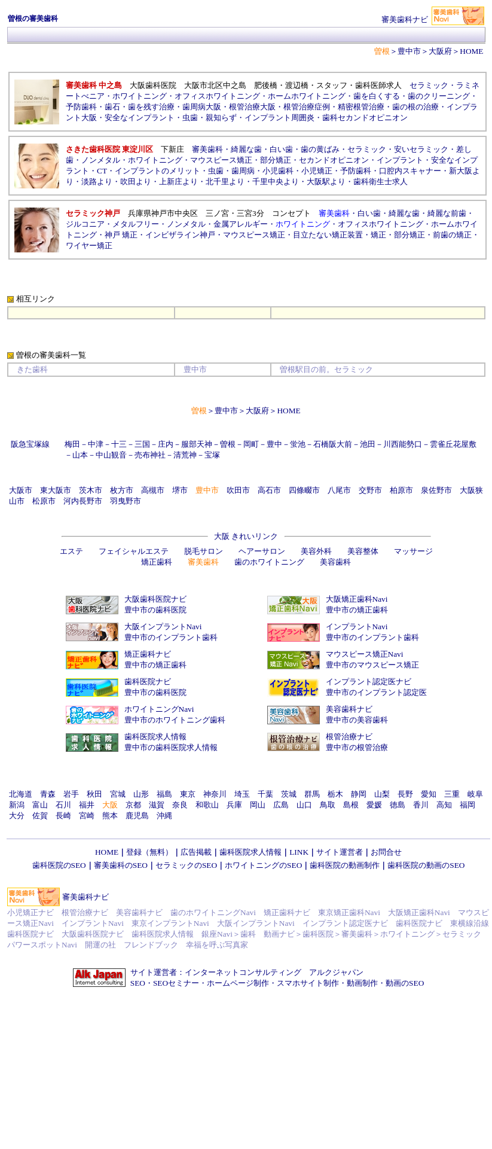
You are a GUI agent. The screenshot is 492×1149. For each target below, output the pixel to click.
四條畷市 (304, 490)
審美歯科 (207, 149)
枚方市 (121, 490)
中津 (95, 444)
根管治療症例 (306, 106)
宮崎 (86, 815)
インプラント (400, 160)
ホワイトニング (139, 96)
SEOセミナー (176, 983)
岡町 (251, 444)
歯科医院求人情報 (155, 736)
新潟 (17, 804)
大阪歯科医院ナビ (155, 599)
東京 (187, 794)
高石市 (269, 490)
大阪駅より (326, 181)
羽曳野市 (125, 500)
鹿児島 (137, 815)
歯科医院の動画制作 (345, 865)
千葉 (265, 794)
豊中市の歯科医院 (155, 609)
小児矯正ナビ (30, 912)
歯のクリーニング (439, 96)
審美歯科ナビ (85, 896)
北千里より (225, 181)
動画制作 (362, 983)
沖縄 (164, 815)
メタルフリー (135, 224)
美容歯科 (335, 561)
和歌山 (207, 804)
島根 (351, 804)
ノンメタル (100, 160)
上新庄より (178, 181)
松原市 (44, 500)
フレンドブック (151, 944)
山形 (141, 794)
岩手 (71, 794)
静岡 (358, 794)
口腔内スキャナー (410, 170)
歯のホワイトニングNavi (213, 912)
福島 (164, 794)
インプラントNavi (357, 626)
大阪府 (440, 51)
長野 (405, 794)
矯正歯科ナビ (147, 654)
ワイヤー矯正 (89, 245)
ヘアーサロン (262, 551)
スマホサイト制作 (308, 983)
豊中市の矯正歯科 (357, 609)
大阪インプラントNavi (163, 626)
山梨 (382, 794)
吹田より (135, 181)
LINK (298, 852)
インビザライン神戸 (180, 234)
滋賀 (156, 804)
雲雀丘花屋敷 (453, 444)
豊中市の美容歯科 (357, 719)
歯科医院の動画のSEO (426, 865)
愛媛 (374, 804)
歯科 (248, 933)
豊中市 (409, 51)
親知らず (221, 117)
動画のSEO (405, 983)
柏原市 (401, 490)
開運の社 (100, 944)
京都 (133, 804)
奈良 (180, 804)
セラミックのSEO (186, 865)
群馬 (312, 794)
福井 (86, 804)
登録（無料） (149, 852)
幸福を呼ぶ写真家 (217, 944)
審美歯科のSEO (121, 865)
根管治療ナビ (349, 736)
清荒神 (185, 454)
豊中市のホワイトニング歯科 (174, 719)
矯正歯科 (156, 561)
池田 (367, 444)
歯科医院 (318, 933)
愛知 (428, 794)
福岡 (467, 804)
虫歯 (190, 117)
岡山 (257, 804)
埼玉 (242, 794)
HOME (471, 51)
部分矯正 (275, 160)
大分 (17, 815)
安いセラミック (421, 149)
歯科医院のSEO (59, 865)
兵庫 (234, 804)
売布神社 (150, 454)
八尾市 (339, 490)
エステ (71, 551)
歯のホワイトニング (269, 561)
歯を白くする (376, 96)
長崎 (63, 815)
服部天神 (196, 444)
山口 (304, 804)
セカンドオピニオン (334, 160)
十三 (119, 444)
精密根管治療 (361, 106)
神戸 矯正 (121, 234)
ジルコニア (85, 224)
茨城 (289, 794)
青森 (48, 794)
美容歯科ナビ (349, 709)
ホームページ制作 (238, 983)
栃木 (335, 794)
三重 (452, 794)
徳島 (397, 804)
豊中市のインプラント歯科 (171, 637)
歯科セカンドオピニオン (365, 117)
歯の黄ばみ (320, 149)
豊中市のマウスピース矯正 (372, 664)
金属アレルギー (240, 224)
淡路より (96, 181)
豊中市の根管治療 (357, 747)
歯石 (112, 106)
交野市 (370, 490)
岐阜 (475, 794)
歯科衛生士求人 (380, 181)
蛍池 (297, 444)
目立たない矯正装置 (328, 234)
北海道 (20, 794)
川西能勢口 (402, 444)
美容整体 (362, 551)
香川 (421, 804)
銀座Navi (217, 933)
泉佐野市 (436, 490)
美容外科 (316, 551)
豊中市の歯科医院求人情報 (171, 747)
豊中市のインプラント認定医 (376, 692)
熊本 (110, 815)
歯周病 (243, 170)
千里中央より (275, 181)
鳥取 (327, 804)
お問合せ (386, 852)
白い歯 (281, 149)
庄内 (165, 444)
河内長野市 (82, 500)
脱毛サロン (203, 551)
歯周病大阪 (201, 106)
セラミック (429, 85)
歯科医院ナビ (147, 681)
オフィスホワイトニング (217, 96)
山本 (80, 454)
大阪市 (20, 490)
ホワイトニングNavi (159, 709)
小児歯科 (278, 170)
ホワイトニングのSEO (263, 865)
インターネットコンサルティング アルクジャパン (274, 972)
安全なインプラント (140, 117)
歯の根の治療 (415, 106)
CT (102, 170)
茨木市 (90, 490)
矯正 (378, 234)
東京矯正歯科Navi (349, 912)
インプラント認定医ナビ (368, 681)
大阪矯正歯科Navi (357, 599)
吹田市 (238, 490)
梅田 (72, 444)
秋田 (94, 794)
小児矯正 (316, 170)
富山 (40, 804)
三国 (142, 444)
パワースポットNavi (42, 944)
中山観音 (111, 454)
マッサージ (413, 551)
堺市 (180, 490)
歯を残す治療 (151, 106)
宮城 (118, 794)
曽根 (228, 444)
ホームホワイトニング (307, 96)
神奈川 (215, 794)
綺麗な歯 (246, 149)
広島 (281, 804)
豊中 (274, 444)
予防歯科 (81, 106)
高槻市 (152, 490)
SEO (137, 983)
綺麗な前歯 (446, 213)
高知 (444, 804)
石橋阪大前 (332, 444)
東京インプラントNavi (170, 923)
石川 (63, 804)
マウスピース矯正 (221, 160)
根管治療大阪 (252, 106)
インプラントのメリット (157, 170)
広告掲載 (196, 852)
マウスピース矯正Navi (365, 654)
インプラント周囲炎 (279, 117)
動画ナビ (279, 933)
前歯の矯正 (452, 234)
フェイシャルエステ (134, 551)
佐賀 (40, 815)
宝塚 (212, 454)
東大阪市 (55, 490)
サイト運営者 (339, 852)
